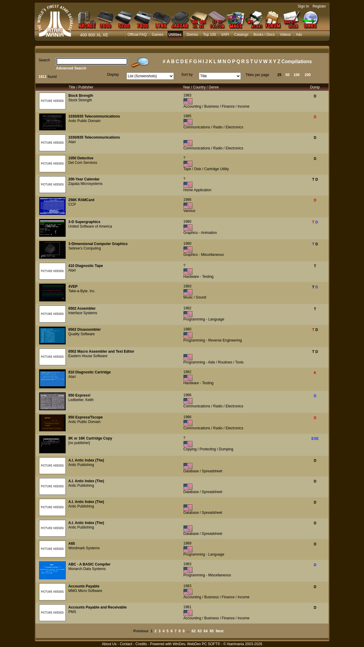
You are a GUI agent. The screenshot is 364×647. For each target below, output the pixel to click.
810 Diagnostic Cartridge (89, 372)
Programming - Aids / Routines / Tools (214, 362)
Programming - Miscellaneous (207, 575)
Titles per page (257, 75)
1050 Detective (80, 158)
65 (212, 631)
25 (279, 75)
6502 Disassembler (84, 329)
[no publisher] (79, 443)
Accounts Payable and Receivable (97, 607)
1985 (188, 116)
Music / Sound (195, 297)
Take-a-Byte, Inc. (82, 291)
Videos (285, 34)
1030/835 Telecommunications (94, 116)
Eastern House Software (88, 356)
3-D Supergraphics (84, 222)
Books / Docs (264, 34)
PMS (72, 612)
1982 (188, 308)
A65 (71, 543)
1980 (188, 221)
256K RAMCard (81, 200)
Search (44, 60)
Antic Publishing (81, 465)
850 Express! (79, 395)
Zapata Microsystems (85, 184)
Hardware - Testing (199, 276)
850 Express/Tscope (85, 417)
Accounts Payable (83, 586)
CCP (72, 204)
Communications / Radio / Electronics (213, 127)
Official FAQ (137, 34)
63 (200, 631)
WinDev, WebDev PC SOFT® (196, 644)
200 (308, 75)
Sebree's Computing (84, 248)
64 (206, 631)
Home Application (197, 190)
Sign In (303, 6)
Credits (141, 644)
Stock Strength (80, 100)
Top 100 (209, 34)
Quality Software (81, 334)
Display (113, 74)
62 (194, 631)
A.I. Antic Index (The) (86, 460)
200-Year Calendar (84, 179)
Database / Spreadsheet (203, 471)
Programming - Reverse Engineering (213, 340)
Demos (192, 34)
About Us (109, 644)
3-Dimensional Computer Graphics (98, 244)
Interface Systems (82, 313)
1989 (188, 543)
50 (288, 75)
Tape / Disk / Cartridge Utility (206, 169)
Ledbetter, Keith (81, 400)
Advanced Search (71, 68)
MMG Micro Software (85, 591)
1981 (188, 607)
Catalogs (241, 34)
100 (297, 75)
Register (319, 6)
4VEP (73, 286)
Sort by (187, 74)
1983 (188, 95)
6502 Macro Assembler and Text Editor (101, 351)
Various (190, 211)
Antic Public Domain (84, 121)
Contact (126, 644)
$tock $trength (80, 96)
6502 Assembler (82, 308)
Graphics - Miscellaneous (204, 255)
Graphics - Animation (200, 233)
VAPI (225, 34)
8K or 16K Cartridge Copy (90, 438)
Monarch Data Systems (87, 569)
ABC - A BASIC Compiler (89, 564)
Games (157, 34)
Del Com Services (82, 163)
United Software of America (90, 226)
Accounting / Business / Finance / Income (217, 106)
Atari (72, 142)
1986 (188, 200)
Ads (299, 34)
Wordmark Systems (84, 548)
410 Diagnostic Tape (85, 266)
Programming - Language (204, 319)
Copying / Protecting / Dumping (208, 449)
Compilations (296, 61)
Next (219, 631)
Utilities (174, 34)
